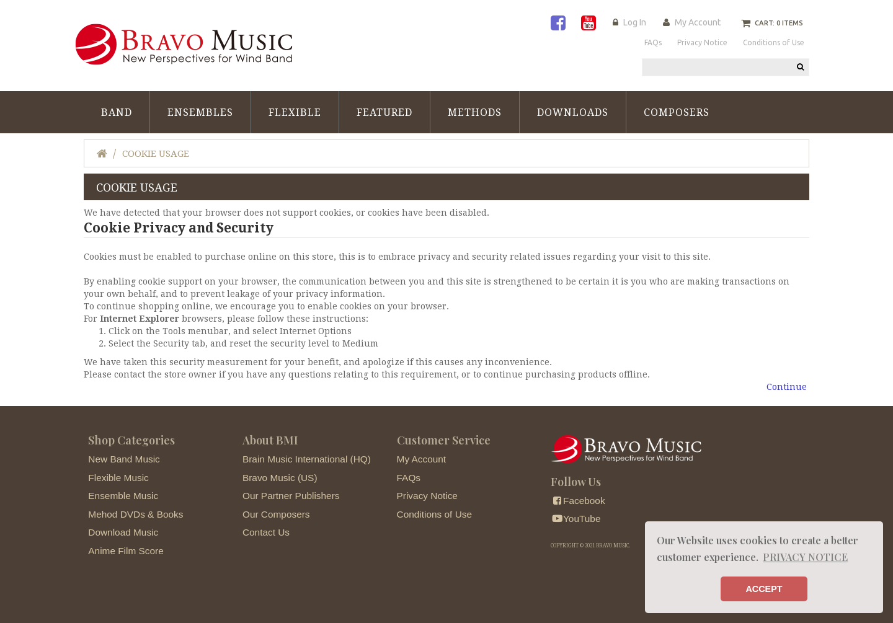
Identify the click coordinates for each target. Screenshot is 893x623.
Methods (475, 112)
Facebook (578, 500)
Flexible (295, 112)
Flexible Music (118, 477)
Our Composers (276, 514)
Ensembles (200, 112)
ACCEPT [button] (763, 589)
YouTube (575, 518)
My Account (698, 22)
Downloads (572, 112)
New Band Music (123, 459)
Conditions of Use (434, 514)
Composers (676, 112)
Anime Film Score (125, 551)
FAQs (408, 477)
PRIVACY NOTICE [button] (805, 556)
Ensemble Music (123, 495)
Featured (384, 112)
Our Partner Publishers (291, 495)
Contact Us (266, 532)
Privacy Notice (427, 495)
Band (116, 112)
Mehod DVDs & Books (135, 514)
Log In (634, 22)
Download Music (123, 532)
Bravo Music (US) (280, 477)
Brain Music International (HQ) (306, 459)
